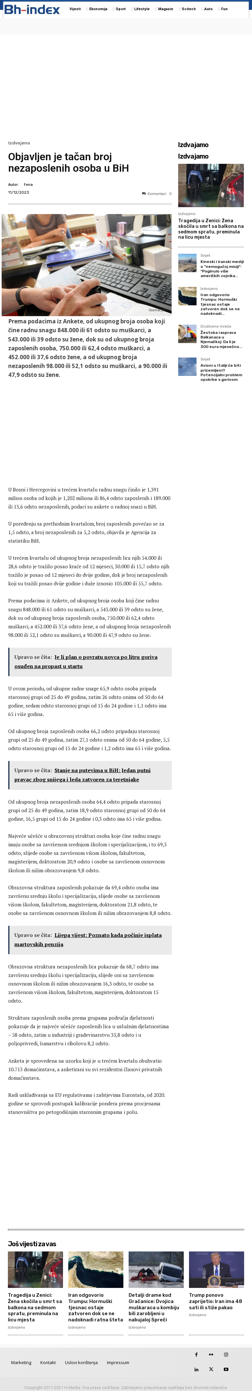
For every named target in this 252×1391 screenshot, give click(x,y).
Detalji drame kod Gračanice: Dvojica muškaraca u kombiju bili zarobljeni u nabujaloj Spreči (153, 1305)
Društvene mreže (215, 327)
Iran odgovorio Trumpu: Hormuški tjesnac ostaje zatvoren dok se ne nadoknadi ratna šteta (95, 1305)
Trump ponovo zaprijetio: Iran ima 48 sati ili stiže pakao (214, 1300)
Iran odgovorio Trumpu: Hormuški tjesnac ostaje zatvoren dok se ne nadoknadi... (220, 304)
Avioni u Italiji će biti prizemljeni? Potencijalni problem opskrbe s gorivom (221, 372)
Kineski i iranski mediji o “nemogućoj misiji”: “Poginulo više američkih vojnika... (222, 268)
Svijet (205, 256)
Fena (28, 184)
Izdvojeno (19, 143)
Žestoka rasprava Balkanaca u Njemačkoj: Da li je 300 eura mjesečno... (221, 339)
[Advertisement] (126, 86)
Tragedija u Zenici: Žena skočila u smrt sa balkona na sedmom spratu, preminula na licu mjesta (211, 229)
